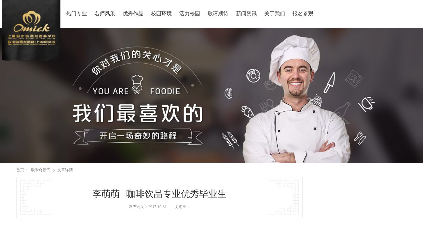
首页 (20, 170)
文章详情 (65, 170)
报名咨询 (401, 12)
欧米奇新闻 (40, 170)
